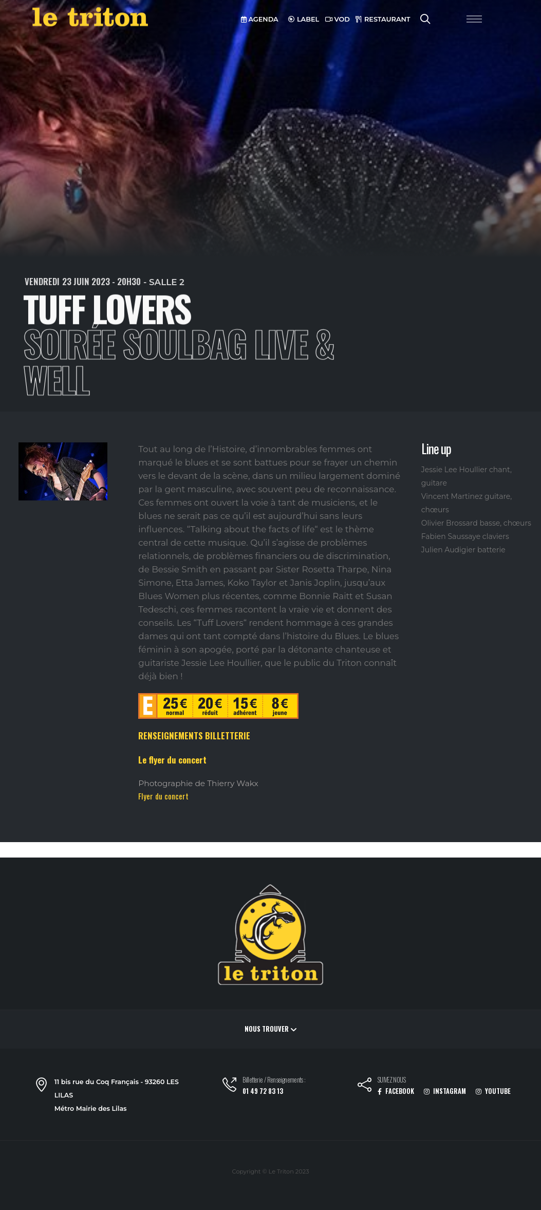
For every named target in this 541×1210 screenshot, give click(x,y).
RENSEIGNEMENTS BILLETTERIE (194, 735)
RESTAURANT (383, 19)
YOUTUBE (493, 1091)
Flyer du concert (163, 796)
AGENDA (259, 19)
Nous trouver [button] (270, 1029)
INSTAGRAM (445, 1091)
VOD (337, 19)
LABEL (303, 19)
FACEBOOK (396, 1091)
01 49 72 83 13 (262, 1091)
